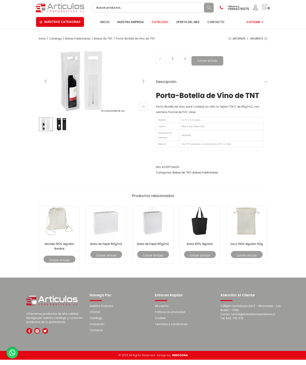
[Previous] (46, 83)
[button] (14, 351)
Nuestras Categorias (60, 22)
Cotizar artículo (207, 64)
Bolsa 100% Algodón (200, 248)
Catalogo (55, 38)
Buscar (208, 8)
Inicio (42, 38)
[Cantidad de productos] (172, 62)
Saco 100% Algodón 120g (246, 250)
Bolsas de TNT (103, 38)
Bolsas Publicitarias (78, 38)
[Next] (143, 83)
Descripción (211, 85)
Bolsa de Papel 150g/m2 (106, 250)
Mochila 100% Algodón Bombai (59, 250)
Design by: (172, 360)
